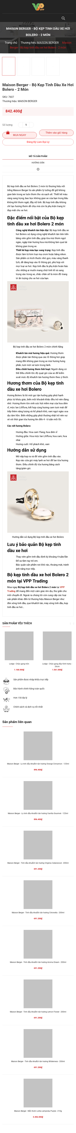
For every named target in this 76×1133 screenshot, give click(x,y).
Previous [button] (70, 623)
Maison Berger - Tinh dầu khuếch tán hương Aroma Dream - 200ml (38, 962)
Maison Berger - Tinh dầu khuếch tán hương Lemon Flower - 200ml (38, 1012)
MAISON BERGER (27, 101)
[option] (38, 53)
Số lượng (7, 124)
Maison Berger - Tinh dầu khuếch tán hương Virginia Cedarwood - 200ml (38, 863)
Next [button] (73, 623)
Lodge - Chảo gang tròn (19, 664)
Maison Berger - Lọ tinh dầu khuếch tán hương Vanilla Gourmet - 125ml (38, 813)
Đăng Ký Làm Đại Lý (38, 141)
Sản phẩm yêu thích (17, 623)
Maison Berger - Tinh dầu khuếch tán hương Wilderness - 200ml (38, 1061)
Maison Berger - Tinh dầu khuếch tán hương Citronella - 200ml (38, 913)
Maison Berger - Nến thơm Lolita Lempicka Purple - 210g (38, 1111)
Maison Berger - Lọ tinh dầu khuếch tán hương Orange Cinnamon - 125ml (38, 764)
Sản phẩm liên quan (17, 722)
